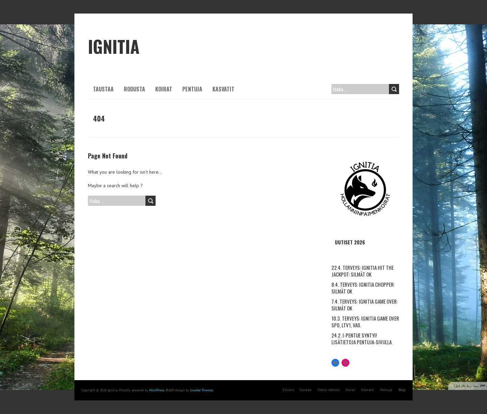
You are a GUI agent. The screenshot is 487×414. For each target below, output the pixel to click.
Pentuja (192, 89)
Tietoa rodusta (329, 390)
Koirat (163, 89)
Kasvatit (223, 89)
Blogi (402, 390)
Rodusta (134, 89)
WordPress (156, 390)
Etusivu (288, 390)
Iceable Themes (201, 390)
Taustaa (103, 89)
